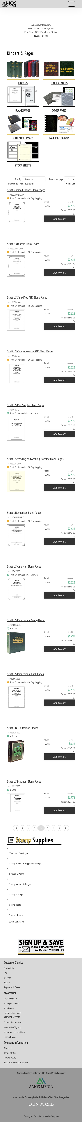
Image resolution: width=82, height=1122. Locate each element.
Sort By (18, 179)
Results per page (56, 179)
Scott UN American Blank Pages (24, 513)
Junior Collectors (16, 921)
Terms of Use (10, 1052)
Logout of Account (12, 1012)
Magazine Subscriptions (14, 1032)
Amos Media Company (49, 1116)
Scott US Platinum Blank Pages (24, 781)
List (73, 183)
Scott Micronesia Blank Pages (23, 244)
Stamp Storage (16, 894)
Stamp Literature (17, 915)
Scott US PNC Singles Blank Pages (25, 405)
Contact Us (9, 968)
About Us (8, 1048)
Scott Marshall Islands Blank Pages (26, 190)
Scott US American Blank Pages (24, 566)
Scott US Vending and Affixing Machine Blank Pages (35, 459)
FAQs (6, 972)
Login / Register (10, 998)
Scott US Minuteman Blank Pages (25, 674)
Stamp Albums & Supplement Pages (25, 863)
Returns (7, 982)
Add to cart (59, 219)
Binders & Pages (16, 873)
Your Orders (9, 1008)
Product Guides (10, 1036)
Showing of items (21, 183)
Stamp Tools (15, 904)
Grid (68, 183)
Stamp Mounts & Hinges (20, 884)
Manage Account (11, 1003)
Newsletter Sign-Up (12, 1027)
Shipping (7, 977)
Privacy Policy (10, 1057)
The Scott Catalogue (18, 853)
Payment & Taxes (12, 987)
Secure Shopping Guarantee (16, 1062)
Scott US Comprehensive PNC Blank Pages (30, 351)
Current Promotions (13, 1022)
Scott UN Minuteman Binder (22, 728)
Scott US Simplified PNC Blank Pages (27, 297)
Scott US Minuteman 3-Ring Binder (26, 620)
